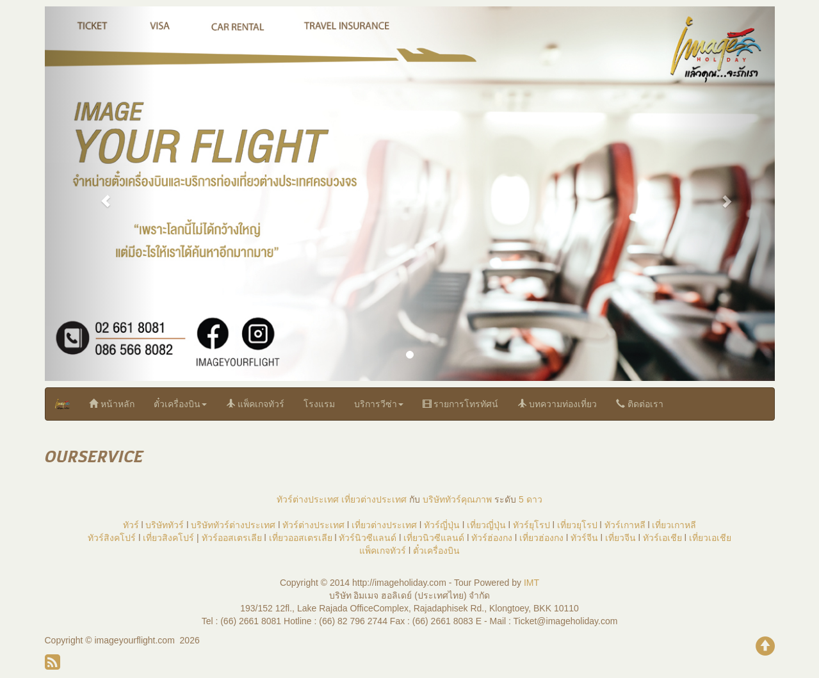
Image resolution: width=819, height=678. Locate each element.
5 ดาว (530, 499)
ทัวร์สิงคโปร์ (112, 538)
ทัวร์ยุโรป (531, 525)
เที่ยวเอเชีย (710, 538)
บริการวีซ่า (378, 404)
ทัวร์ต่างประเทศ (308, 499)
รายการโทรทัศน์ (461, 403)
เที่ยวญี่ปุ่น (486, 525)
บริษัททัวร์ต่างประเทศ (233, 525)
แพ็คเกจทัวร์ (255, 403)
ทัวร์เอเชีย (662, 538)
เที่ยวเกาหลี (674, 525)
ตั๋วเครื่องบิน (180, 404)
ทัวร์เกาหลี (624, 525)
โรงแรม (319, 404)
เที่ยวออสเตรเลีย (300, 538)
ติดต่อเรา (639, 403)
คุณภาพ (476, 499)
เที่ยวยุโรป (577, 525)
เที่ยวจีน (620, 538)
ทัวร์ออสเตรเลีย (232, 538)
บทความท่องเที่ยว (557, 403)
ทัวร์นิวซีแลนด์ (367, 538)
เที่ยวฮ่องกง (541, 538)
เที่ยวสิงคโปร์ (168, 538)
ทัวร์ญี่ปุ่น (442, 525)
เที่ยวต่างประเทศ (374, 499)
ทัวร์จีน (584, 538)
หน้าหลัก (111, 403)
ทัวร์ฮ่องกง (491, 538)
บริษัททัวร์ (442, 499)
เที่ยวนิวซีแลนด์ (433, 538)
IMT (531, 582)
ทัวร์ (131, 525)
